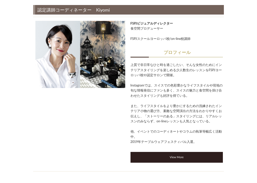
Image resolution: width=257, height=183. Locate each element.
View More (176, 157)
